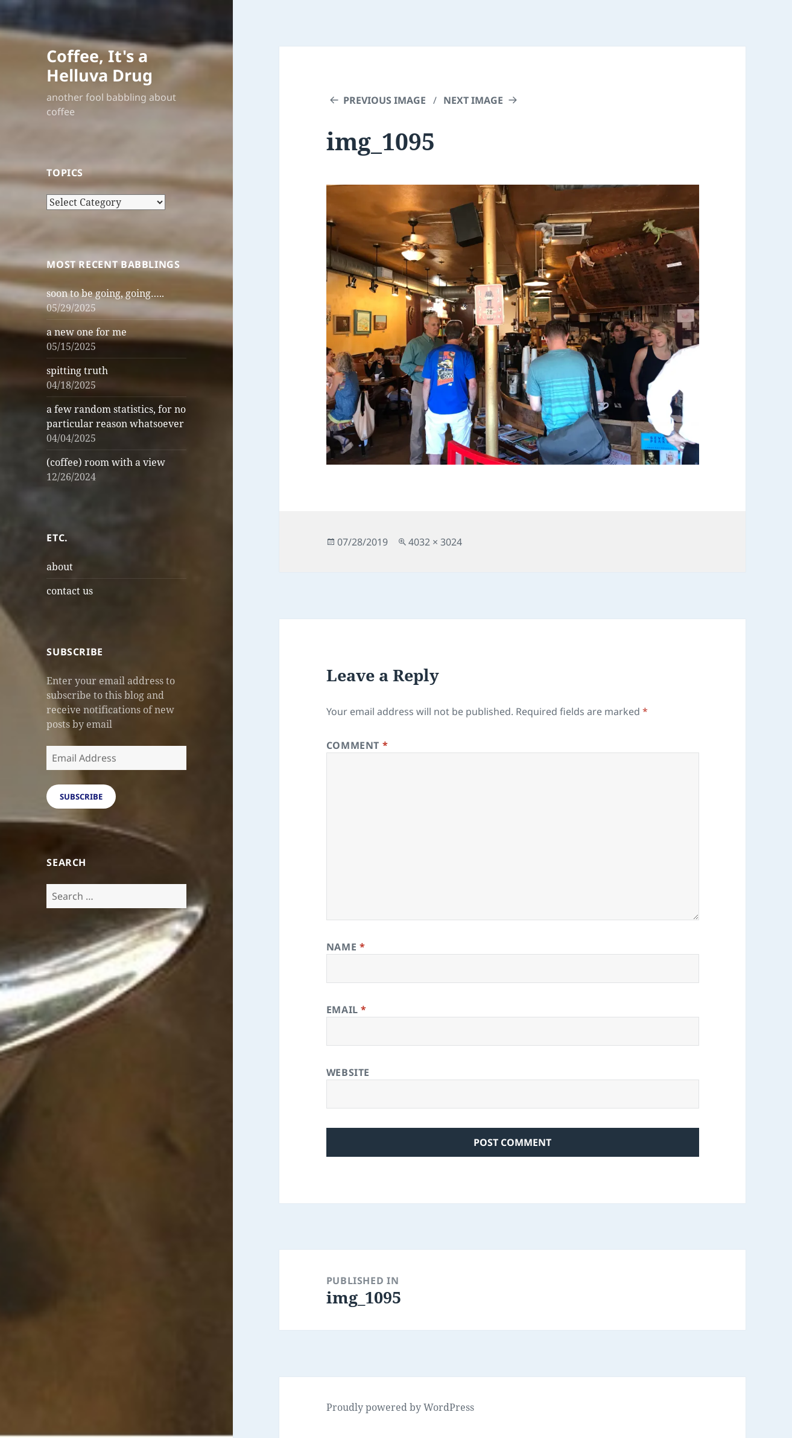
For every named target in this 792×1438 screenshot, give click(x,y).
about (59, 566)
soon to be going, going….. (105, 293)
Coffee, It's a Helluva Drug (99, 65)
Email (346, 1009)
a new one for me (86, 332)
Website (348, 1072)
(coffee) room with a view (105, 462)
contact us (69, 590)
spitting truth (77, 370)
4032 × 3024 (435, 542)
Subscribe (81, 796)
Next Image (473, 100)
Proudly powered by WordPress (400, 1407)
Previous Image (384, 100)
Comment (357, 745)
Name (346, 946)
